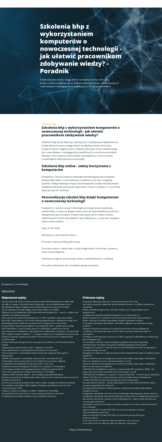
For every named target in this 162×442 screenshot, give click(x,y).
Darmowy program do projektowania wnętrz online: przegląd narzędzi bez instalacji (38, 383)
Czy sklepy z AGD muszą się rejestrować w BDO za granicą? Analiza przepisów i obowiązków (117, 332)
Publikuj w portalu (107, 4)
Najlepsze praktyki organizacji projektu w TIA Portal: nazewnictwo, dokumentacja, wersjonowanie (37, 338)
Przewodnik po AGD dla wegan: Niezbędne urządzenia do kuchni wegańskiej (115, 342)
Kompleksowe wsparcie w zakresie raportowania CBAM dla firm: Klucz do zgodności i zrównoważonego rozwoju (119, 348)
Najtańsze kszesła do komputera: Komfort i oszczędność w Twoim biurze (33, 366)
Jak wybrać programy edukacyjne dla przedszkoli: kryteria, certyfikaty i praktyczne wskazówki (118, 305)
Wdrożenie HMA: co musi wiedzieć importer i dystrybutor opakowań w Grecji (35, 328)
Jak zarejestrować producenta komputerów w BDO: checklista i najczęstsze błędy (37, 318)
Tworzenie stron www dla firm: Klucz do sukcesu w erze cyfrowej (111, 420)
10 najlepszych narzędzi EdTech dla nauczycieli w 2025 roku (27, 364)
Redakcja (125, 4)
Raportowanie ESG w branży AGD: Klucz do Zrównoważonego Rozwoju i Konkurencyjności (114, 416)
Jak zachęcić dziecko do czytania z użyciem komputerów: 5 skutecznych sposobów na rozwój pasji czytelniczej (119, 400)
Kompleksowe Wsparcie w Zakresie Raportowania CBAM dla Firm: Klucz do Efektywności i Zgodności (121, 354)
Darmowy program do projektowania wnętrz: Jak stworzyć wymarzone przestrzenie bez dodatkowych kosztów (40, 378)
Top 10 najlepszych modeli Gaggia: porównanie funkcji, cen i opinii (30, 310)
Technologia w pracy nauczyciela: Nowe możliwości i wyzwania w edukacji (33, 361)
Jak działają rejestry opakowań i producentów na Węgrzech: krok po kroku (34, 323)
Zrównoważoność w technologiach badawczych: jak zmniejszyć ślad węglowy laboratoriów (35, 354)
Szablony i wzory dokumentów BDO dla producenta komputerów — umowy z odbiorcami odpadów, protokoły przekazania (40, 313)
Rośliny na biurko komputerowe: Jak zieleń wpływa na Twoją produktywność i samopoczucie (116, 311)
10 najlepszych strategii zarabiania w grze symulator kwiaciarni (29, 396)
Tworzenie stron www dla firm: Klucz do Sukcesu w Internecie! (110, 423)
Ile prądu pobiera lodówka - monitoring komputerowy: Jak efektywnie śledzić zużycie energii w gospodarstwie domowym (119, 384)
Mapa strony (8, 290)
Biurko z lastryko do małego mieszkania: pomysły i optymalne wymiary (113, 320)
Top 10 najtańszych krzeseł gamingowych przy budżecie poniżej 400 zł (32, 369)
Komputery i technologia (35, 3)
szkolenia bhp (49, 124)
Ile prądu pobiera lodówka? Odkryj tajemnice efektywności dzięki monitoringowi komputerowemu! (117, 389)
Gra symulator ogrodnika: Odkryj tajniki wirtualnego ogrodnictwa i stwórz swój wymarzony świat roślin (36, 386)
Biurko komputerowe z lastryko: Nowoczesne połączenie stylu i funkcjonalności (117, 318)
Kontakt (137, 4)
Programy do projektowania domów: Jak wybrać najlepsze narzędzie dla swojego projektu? (118, 324)
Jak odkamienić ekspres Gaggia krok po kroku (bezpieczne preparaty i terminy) (35, 307)
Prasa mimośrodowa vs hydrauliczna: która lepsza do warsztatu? (30, 350)
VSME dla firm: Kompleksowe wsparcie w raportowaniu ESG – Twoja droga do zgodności (121, 374)
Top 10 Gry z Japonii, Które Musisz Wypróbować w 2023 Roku (28, 372)
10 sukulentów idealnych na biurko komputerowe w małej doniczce (111, 315)
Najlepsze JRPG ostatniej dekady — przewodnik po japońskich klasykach (32, 374)
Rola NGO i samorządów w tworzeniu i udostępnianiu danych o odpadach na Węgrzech (39, 320)
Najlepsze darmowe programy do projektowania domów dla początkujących (116, 328)
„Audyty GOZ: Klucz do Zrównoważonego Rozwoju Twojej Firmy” (111, 380)
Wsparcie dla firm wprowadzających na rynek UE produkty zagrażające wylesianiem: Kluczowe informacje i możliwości (119, 365)
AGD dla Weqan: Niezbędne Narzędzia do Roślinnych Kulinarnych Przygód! (115, 345)
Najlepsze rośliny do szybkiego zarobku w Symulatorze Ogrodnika (30, 391)
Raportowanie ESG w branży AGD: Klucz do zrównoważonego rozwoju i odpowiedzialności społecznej (113, 411)
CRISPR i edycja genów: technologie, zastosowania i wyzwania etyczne (32, 358)
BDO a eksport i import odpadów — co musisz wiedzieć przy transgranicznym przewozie (40, 334)
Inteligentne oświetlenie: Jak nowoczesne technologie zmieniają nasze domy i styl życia (120, 393)
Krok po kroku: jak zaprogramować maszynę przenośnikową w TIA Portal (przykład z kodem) (38, 343)
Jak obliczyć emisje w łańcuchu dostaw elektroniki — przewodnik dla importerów (36, 304)
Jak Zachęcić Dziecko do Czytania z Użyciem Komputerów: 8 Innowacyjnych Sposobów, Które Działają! (120, 405)
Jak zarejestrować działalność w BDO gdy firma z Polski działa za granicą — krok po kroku (40, 331)
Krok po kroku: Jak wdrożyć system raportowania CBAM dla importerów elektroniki (38, 301)
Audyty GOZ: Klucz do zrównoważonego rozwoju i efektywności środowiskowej (117, 377)
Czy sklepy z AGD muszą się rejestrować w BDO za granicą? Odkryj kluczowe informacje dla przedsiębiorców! (121, 338)
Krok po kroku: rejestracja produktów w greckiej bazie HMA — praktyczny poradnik (38, 326)
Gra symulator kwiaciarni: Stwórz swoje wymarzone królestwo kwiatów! (33, 393)
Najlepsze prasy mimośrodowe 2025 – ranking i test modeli (27, 347)
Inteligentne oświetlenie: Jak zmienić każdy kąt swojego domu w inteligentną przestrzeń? (121, 396)
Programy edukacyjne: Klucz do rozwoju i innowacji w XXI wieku (110, 301)
